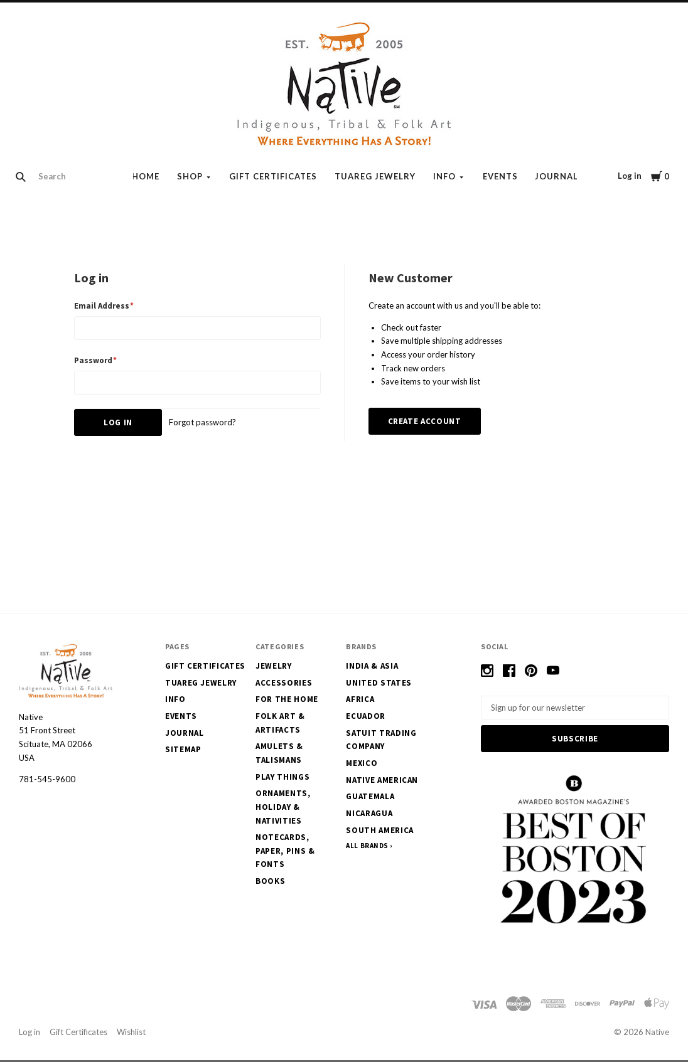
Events (500, 176)
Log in (630, 176)
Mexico (361, 763)
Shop (190, 176)
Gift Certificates (273, 176)
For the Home (286, 699)
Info (444, 176)
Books (270, 881)
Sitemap (183, 749)
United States (378, 682)
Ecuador (365, 716)
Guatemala (370, 796)
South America (379, 830)
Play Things (282, 777)
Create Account (424, 421)
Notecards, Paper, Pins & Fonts (284, 850)
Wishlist (131, 1034)
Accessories (283, 682)
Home (145, 176)
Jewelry (273, 666)
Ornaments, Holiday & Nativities (283, 807)
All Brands (367, 845)
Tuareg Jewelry (375, 176)
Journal (556, 176)
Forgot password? (202, 422)
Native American (382, 780)
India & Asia (372, 666)
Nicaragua (369, 813)
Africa (360, 699)
